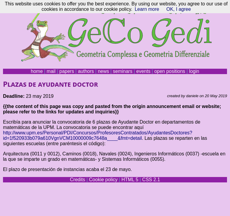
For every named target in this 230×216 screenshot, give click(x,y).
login (194, 71)
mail (51, 71)
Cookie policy (103, 179)
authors (86, 71)
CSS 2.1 (151, 179)
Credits (77, 179)
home (37, 71)
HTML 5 (129, 179)
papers (66, 71)
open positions (169, 71)
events (143, 71)
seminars (122, 71)
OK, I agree (178, 9)
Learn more (147, 9)
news (103, 71)
